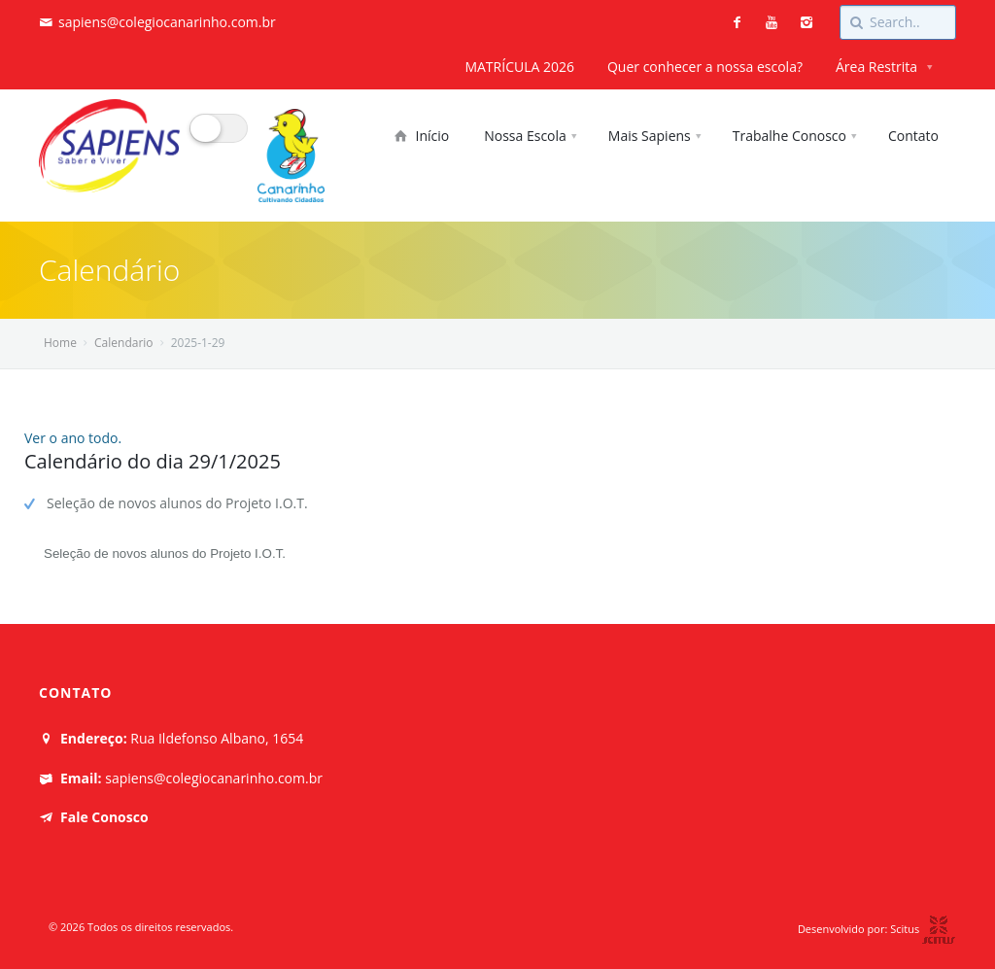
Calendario (124, 342)
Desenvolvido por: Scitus (877, 928)
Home (60, 342)
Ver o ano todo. (72, 438)
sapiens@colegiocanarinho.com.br (167, 22)
